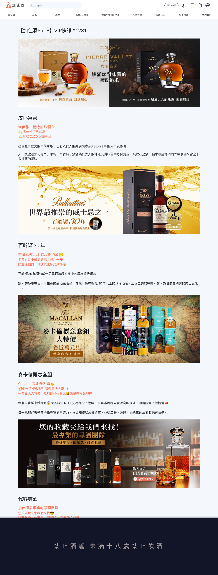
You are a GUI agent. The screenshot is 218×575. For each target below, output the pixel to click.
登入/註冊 (171, 5)
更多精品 (183, 14)
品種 (57, 14)
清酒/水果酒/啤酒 (110, 14)
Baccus (15, 5)
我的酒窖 (206, 14)
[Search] (55, 5)
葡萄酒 (11, 14)
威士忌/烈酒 (82, 14)
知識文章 (160, 14)
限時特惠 (137, 14)
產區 (34, 14)
